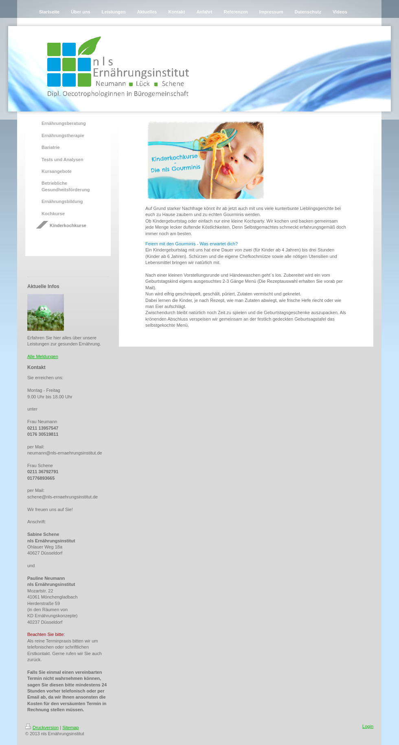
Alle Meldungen (42, 356)
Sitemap (70, 727)
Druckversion (42, 727)
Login (367, 726)
